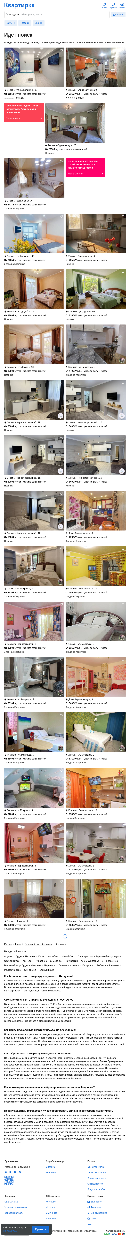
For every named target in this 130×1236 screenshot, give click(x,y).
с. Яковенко (30, 970)
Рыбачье (101, 965)
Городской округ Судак (16, 965)
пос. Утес (28, 961)
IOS (5, 1172)
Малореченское (12, 970)
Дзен (93, 1218)
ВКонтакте (96, 1202)
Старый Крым (47, 970)
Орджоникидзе (12, 961)
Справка (50, 1167)
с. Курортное (86, 965)
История (50, 1207)
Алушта (8, 956)
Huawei (15, 1172)
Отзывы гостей (95, 1184)
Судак (19, 956)
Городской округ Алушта (109, 956)
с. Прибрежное (110, 961)
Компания (51, 1202)
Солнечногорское (68, 965)
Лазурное (36, 965)
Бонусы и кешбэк (96, 1189)
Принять (40, 1229)
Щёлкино (114, 965)
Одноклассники (99, 1213)
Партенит (30, 956)
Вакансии (51, 1218)
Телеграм (96, 1207)
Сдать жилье (11, 1202)
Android (10, 1172)
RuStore (20, 1172)
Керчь (41, 956)
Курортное (41, 961)
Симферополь (85, 956)
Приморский (71, 961)
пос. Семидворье (90, 961)
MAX (89, 1224)
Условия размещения (15, 1207)
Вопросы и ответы (96, 1178)
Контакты (51, 1172)
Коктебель (53, 956)
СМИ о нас (51, 1213)
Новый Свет (68, 956)
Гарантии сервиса (96, 1172)
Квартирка (21, 6)
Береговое (49, 965)
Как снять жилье (95, 1167)
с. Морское (55, 961)
